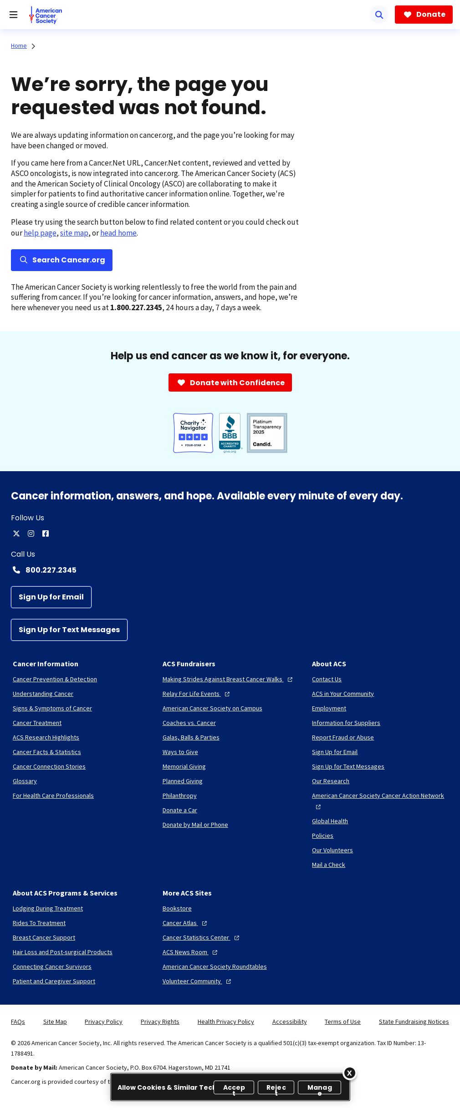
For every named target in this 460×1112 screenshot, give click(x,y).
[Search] (379, 14)
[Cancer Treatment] (37, 722)
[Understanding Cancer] (43, 693)
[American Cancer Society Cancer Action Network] (379, 801)
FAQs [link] (18, 1021)
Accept (234, 1088)
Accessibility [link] (289, 1021)
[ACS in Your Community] (343, 693)
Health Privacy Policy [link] (226, 1021)
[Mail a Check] (328, 864)
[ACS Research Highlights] (46, 737)
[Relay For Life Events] (197, 693)
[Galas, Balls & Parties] (191, 737)
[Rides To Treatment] (39, 922)
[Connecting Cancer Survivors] (52, 966)
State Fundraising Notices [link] (414, 1021)
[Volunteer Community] (198, 981)
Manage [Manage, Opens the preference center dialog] (319, 1088)
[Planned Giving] (183, 780)
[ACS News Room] (191, 951)
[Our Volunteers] (332, 850)
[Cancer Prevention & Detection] (55, 679)
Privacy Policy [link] (104, 1021)
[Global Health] (330, 820)
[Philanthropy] (180, 795)
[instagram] (31, 533)
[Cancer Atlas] (186, 922)
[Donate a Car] (180, 810)
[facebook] (45, 533)
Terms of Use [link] (343, 1021)
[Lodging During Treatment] (48, 908)
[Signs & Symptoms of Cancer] (52, 708)
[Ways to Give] (180, 751)
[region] (230, 1087)
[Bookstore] (177, 908)
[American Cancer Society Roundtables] (215, 966)
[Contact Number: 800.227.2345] (230, 569)
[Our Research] (330, 780)
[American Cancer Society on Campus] (212, 708)
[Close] (349, 1073)
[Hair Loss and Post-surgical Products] (62, 951)
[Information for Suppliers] (346, 722)
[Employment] (329, 708)
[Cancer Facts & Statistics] (47, 751)
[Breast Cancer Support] (44, 937)
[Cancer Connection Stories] (49, 766)
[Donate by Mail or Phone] (195, 824)
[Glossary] (25, 780)
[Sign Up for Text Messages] (69, 630)
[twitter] (16, 533)
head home (118, 233)
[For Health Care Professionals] (53, 795)
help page (40, 233)
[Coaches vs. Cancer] (189, 722)
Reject (276, 1088)
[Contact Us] (327, 679)
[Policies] (322, 835)
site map (74, 233)
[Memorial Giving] (184, 766)
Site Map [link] (55, 1021)
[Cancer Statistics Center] (202, 937)
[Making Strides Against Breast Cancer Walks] (229, 679)
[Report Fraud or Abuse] (343, 737)
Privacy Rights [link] (160, 1021)
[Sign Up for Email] (51, 597)
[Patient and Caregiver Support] (54, 981)
